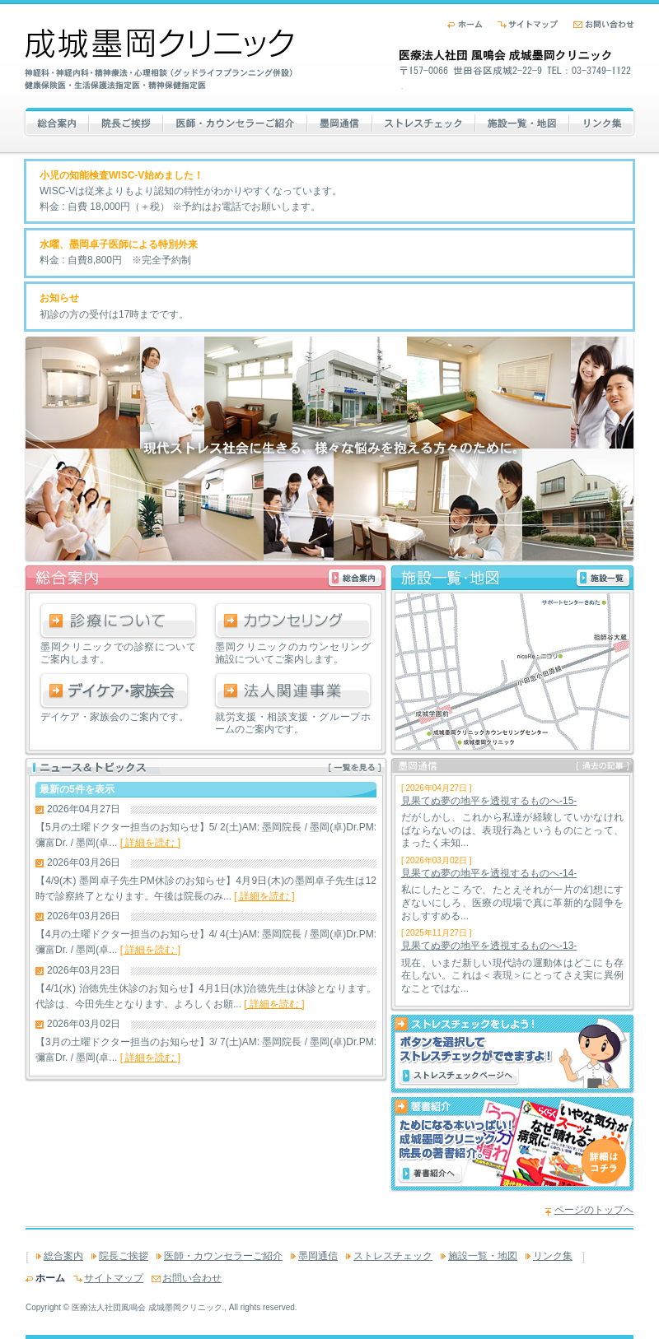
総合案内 (76, 121)
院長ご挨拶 (132, 121)
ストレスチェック (428, 121)
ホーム (465, 24)
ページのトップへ (593, 1210)
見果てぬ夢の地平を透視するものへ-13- (489, 945)
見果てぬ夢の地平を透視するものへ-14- (489, 873)
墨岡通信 (339, 121)
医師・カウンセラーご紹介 (234, 121)
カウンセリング (293, 621)
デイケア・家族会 (118, 691)
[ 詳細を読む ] (150, 842)
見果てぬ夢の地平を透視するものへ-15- (489, 801)
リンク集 (602, 121)
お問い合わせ (604, 24)
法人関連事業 (293, 691)
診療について (118, 621)
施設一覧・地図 (522, 121)
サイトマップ (528, 24)
